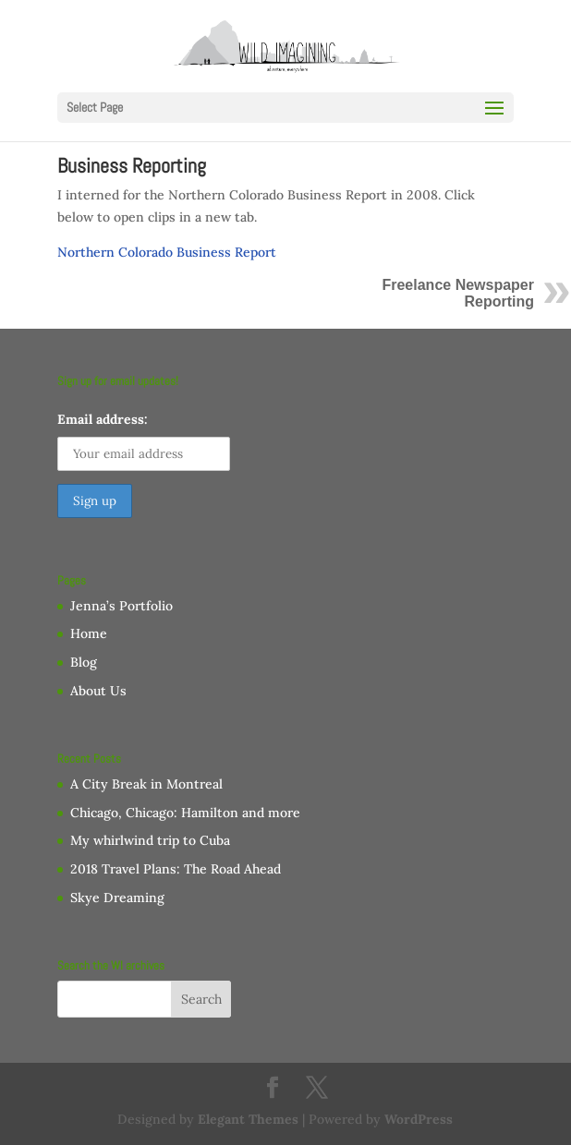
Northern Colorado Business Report (166, 252)
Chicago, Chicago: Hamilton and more (185, 812)
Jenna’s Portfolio (121, 605)
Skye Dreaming (117, 897)
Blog (83, 662)
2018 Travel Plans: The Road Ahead (175, 869)
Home (88, 633)
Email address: (102, 419)
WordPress (418, 1119)
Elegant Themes (248, 1119)
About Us (98, 690)
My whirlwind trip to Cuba (150, 840)
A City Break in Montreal (146, 784)
